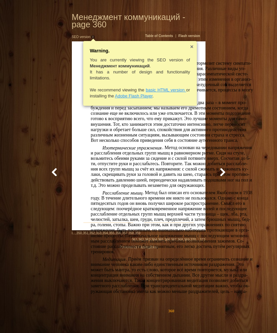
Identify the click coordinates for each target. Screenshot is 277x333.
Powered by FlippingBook (138, 326)
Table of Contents (192, 28)
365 (193, 318)
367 (206, 318)
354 (73, 318)
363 (180, 318)
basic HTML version (133, 82)
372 (235, 318)
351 (53, 318)
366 (200, 318)
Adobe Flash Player (101, 88)
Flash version (222, 28)
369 (219, 318)
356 (86, 318)
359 (105, 318)
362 (174, 318)
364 (187, 318)
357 (92, 318)
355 (79, 318)
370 (226, 318)
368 (213, 318)
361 (167, 318)
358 (99, 318)
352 (59, 318)
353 (66, 318)
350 (46, 318)
